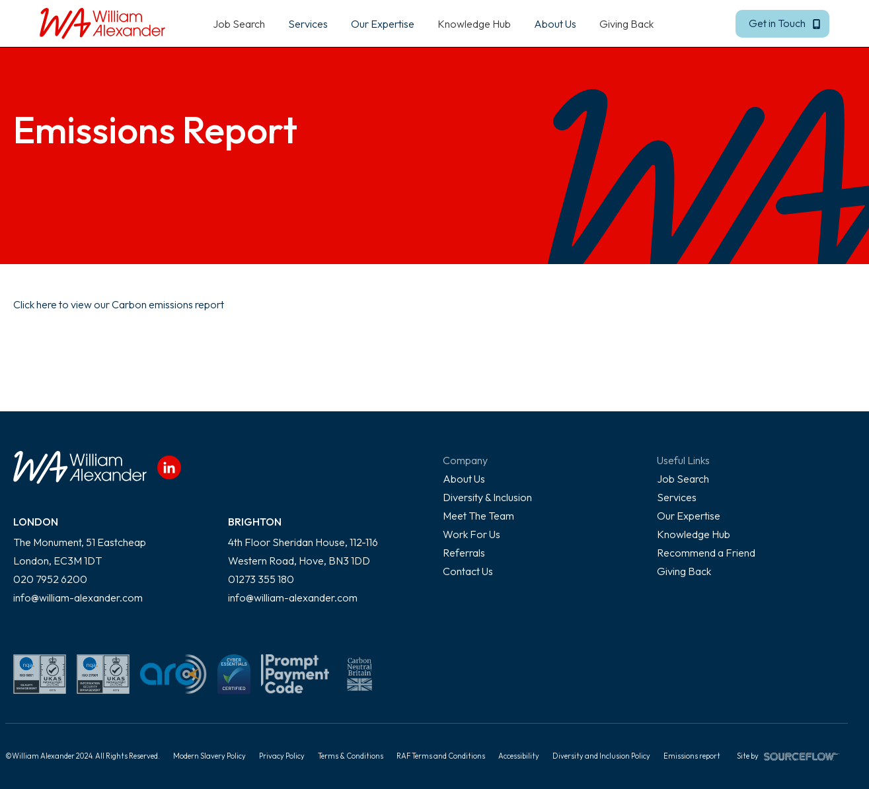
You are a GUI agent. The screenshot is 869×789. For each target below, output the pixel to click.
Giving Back (626, 23)
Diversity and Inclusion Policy (601, 756)
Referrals (464, 552)
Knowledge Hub (474, 23)
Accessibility (518, 756)
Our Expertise (688, 515)
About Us (464, 478)
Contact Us (468, 571)
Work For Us (471, 534)
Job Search (239, 23)
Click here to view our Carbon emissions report (118, 304)
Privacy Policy (282, 756)
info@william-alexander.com (78, 597)
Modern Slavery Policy (209, 756)
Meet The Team (478, 515)
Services (677, 497)
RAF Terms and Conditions (441, 756)
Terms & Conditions (350, 756)
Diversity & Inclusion (487, 497)
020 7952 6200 (50, 579)
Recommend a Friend (706, 552)
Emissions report (691, 756)
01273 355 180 (261, 579)
